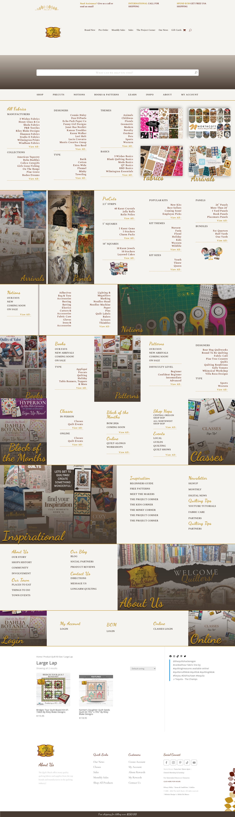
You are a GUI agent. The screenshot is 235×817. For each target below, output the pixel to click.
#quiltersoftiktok (181, 672)
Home (39, 656)
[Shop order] (143, 669)
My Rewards (135, 777)
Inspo (150, 94)
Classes (97, 767)
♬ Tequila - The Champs (185, 679)
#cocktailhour (180, 664)
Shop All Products (103, 782)
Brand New (89, 30)
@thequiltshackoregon (184, 661)
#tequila (200, 675)
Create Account (137, 761)
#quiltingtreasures (182, 668)
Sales (130, 30)
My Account (189, 94)
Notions (79, 94)
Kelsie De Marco (183, 794)
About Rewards (137, 772)
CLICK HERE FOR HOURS (172, 781)
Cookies (192, 787)
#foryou (177, 675)
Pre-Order (103, 30)
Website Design (169, 794)
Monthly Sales (118, 30)
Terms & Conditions (181, 787)
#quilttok (194, 672)
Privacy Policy (168, 787)
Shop (40, 94)
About (167, 94)
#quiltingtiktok (207, 672)
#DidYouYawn (188, 675)
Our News (163, 30)
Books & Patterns (106, 94)
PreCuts (58, 94)
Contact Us (135, 782)
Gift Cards (176, 30)
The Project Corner (146, 30)
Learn (132, 94)
